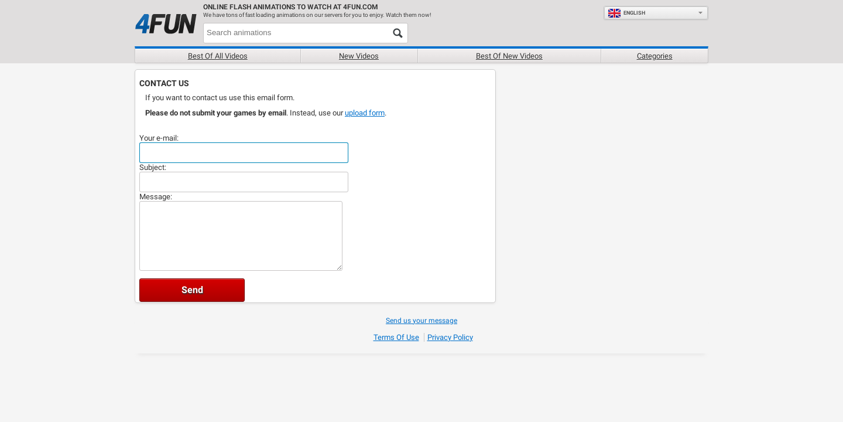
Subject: (152, 167)
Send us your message (421, 320)
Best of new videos (509, 56)
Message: (155, 196)
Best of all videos (218, 56)
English (626, 13)
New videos (359, 56)
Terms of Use (396, 337)
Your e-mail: (159, 138)
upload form (365, 112)
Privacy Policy (450, 337)
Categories (655, 56)
